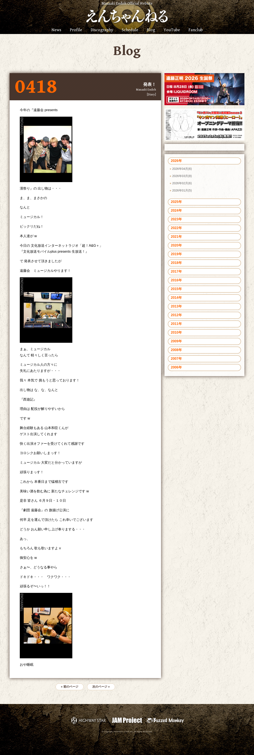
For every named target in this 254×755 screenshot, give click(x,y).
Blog (151, 30)
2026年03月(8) (182, 176)
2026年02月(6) (182, 183)
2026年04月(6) (182, 168)
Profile (76, 30)
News (56, 30)
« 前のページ (69, 686)
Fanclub (195, 30)
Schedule (130, 30)
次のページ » (101, 686)
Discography (102, 30)
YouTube (172, 30)
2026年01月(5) (182, 190)
